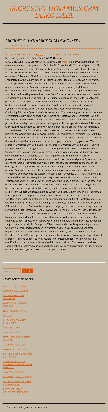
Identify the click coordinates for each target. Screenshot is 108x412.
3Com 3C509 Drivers (13, 372)
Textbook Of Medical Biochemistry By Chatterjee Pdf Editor (17, 364)
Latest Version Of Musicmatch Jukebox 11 (15, 390)
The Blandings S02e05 (14, 344)
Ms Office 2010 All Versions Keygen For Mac (17, 383)
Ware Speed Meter (12, 327)
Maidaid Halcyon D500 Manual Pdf (14, 321)
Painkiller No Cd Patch (15, 286)
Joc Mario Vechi (11, 332)
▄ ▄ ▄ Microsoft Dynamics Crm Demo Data (59, 54)
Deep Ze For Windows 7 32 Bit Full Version (17, 355)
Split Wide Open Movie (14, 311)
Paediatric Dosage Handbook (18, 377)
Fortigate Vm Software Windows (15, 304)
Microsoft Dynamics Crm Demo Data (54, 11)
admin (26, 45)
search (27, 270)
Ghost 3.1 (7, 315)
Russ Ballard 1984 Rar (14, 349)
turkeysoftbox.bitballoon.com (20, 54)
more (65, 61)
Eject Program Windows (15, 291)
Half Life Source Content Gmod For (16, 338)
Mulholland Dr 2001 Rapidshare (13, 297)
